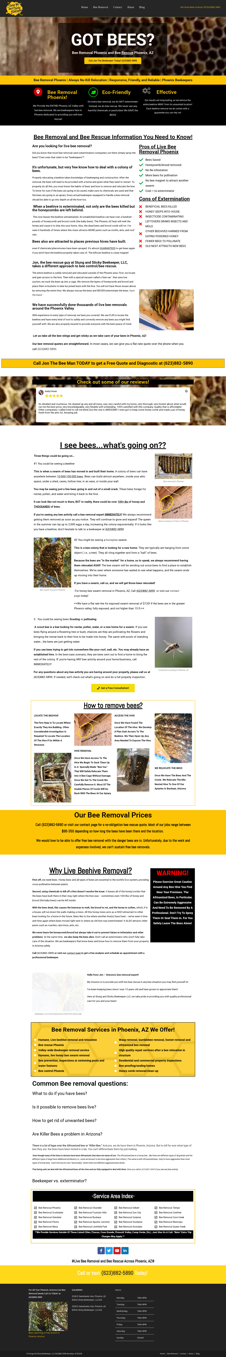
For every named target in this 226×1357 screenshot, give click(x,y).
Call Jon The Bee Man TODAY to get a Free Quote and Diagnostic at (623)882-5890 (113, 363)
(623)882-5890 (46, 349)
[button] (35, 404)
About (191, 1353)
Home (162, 1353)
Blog (197, 1353)
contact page (74, 953)
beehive (70, 463)
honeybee (116, 540)
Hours (118, 1289)
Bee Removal (172, 1353)
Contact (183, 1353)
